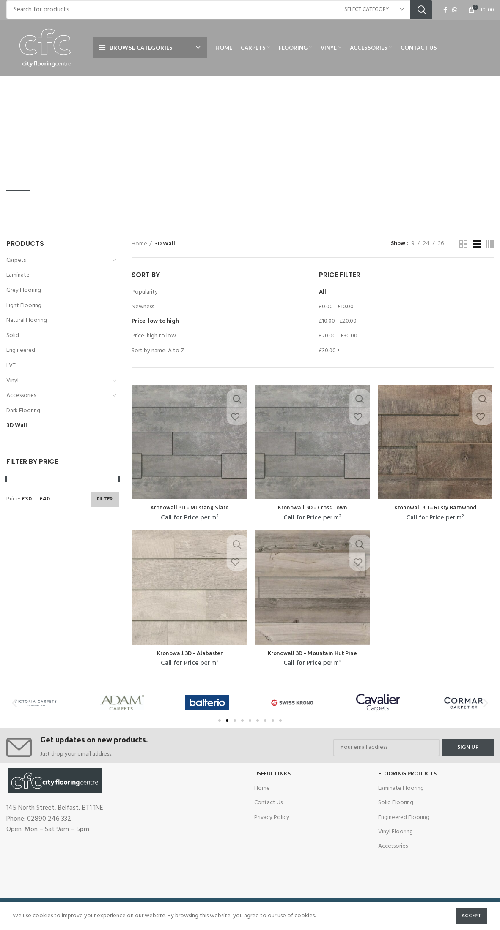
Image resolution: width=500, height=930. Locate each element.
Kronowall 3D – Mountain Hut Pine (312, 654)
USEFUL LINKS (272, 773)
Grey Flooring (23, 290)
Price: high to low (154, 336)
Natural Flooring (26, 320)
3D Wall (16, 425)
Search (421, 13)
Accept (471, 916)
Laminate (18, 275)
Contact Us (268, 802)
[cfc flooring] (188, 829)
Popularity (145, 292)
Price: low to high (155, 321)
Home (139, 244)
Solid (12, 335)
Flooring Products (407, 773)
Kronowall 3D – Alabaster (189, 654)
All (322, 292)
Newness (143, 307)
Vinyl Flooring (395, 831)
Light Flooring (23, 305)
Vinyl (12, 381)
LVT (11, 365)
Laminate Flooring (401, 787)
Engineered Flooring (403, 816)
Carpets (16, 260)
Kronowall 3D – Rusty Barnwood (436, 508)
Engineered (20, 350)
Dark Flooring (23, 411)
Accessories (21, 395)
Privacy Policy (271, 816)
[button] (219, 719)
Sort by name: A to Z (158, 351)
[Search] (219, 13)
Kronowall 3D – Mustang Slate (189, 508)
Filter (105, 499)
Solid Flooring (395, 802)
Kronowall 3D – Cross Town (312, 508)
